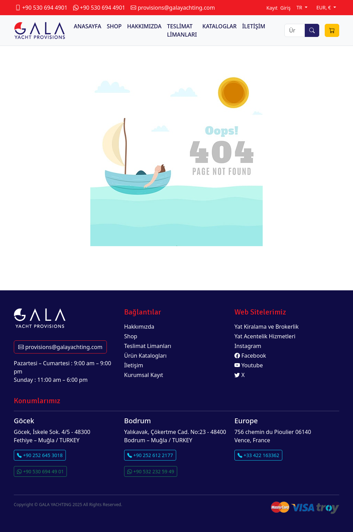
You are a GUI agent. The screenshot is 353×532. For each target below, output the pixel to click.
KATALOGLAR (219, 26)
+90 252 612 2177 (150, 455)
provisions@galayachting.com (60, 347)
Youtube (248, 365)
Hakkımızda (139, 326)
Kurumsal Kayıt (143, 375)
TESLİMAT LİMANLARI (182, 30)
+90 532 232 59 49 (150, 471)
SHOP (114, 26)
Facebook (250, 355)
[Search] (294, 30)
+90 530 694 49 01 (40, 471)
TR (299, 7)
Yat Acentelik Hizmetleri (264, 336)
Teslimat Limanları (147, 346)
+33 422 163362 (258, 455)
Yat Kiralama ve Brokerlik (266, 326)
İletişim (133, 365)
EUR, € (324, 7)
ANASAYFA (87, 26)
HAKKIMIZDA (144, 26)
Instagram (247, 346)
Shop (130, 336)
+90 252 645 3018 (40, 455)
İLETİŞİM (253, 26)
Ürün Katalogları (145, 355)
